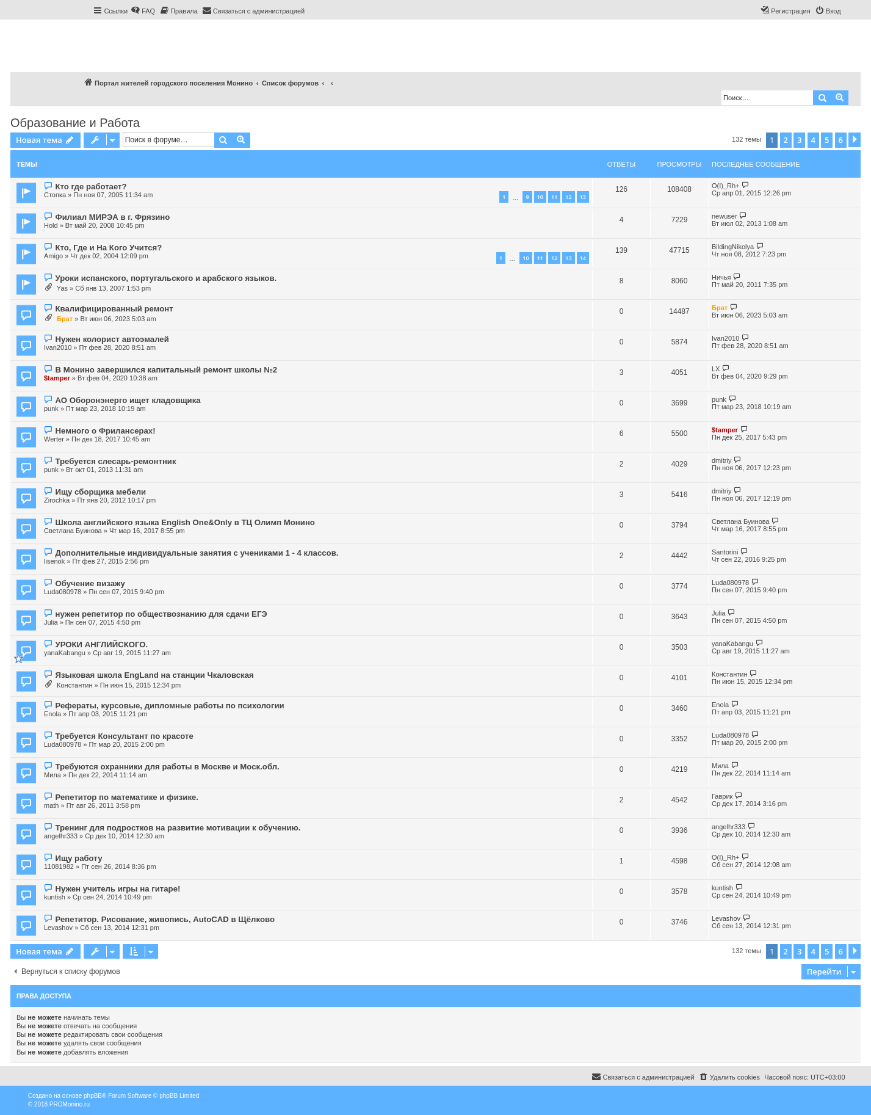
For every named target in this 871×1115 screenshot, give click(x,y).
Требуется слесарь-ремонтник (115, 461)
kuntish (54, 897)
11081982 (59, 866)
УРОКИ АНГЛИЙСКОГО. (101, 644)
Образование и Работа (75, 122)
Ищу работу (78, 858)
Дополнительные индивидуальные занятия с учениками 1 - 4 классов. (196, 553)
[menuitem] (143, 11)
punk (51, 408)
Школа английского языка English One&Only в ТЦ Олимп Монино (184, 522)
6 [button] (841, 139)
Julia (51, 622)
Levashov (58, 927)
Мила (52, 775)
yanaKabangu (64, 652)
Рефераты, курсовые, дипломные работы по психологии (169, 705)
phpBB (93, 1095)
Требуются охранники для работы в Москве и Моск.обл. (167, 766)
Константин (74, 685)
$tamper (57, 378)
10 (540, 197)
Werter (54, 439)
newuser (724, 216)
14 (583, 258)
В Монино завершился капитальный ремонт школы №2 (166, 369)
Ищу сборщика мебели (100, 491)
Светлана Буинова (73, 530)
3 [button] (799, 139)
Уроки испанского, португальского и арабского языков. (165, 278)
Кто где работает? (90, 186)
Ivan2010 (57, 347)
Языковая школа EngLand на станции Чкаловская (154, 675)
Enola (52, 713)
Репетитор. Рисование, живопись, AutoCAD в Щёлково (164, 919)
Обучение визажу (90, 583)
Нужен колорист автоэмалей (111, 339)
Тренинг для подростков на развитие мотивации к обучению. (177, 827)
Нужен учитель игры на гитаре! (117, 888)
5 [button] (827, 139)
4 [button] (813, 139)
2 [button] (786, 139)
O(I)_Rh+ (726, 185)
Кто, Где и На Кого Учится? (108, 247)
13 (583, 197)
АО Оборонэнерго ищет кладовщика (127, 400)
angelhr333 (61, 836)
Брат (65, 318)
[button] (854, 140)
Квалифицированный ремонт (114, 308)
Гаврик (722, 796)
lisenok (54, 561)
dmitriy (721, 460)
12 (568, 197)
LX (716, 368)
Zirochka (57, 500)
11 (554, 197)
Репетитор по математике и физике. (126, 797)
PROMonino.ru (69, 1104)
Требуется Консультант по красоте (124, 736)
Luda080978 (62, 591)
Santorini (725, 552)
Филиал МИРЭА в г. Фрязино (112, 217)
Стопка (55, 194)
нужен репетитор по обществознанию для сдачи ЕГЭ (161, 614)
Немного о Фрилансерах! (105, 430)
